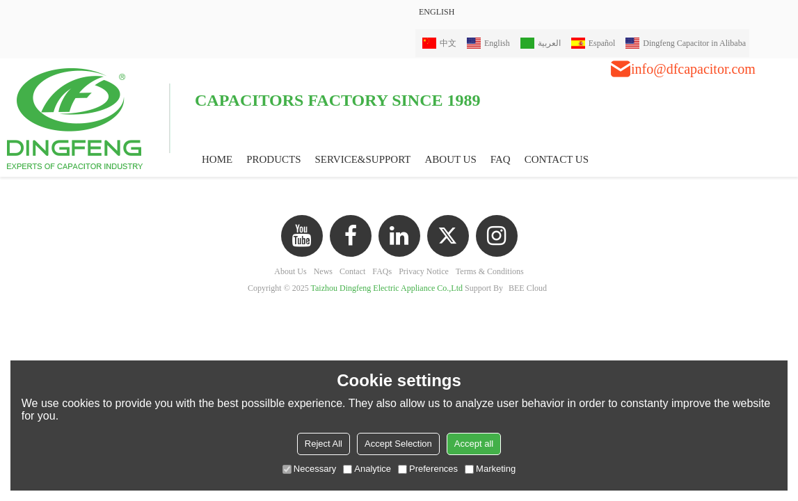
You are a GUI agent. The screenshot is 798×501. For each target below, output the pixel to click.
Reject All (323, 443)
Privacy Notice (424, 271)
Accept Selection (398, 443)
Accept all (473, 443)
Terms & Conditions (490, 271)
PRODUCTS (273, 159)
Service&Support (363, 159)
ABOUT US (450, 159)
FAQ (500, 159)
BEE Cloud (528, 288)
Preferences (428, 468)
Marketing (490, 468)
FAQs (382, 271)
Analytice (367, 468)
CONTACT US (557, 159)
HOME (217, 159)
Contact (352, 271)
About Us (290, 271)
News (323, 271)
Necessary (309, 468)
